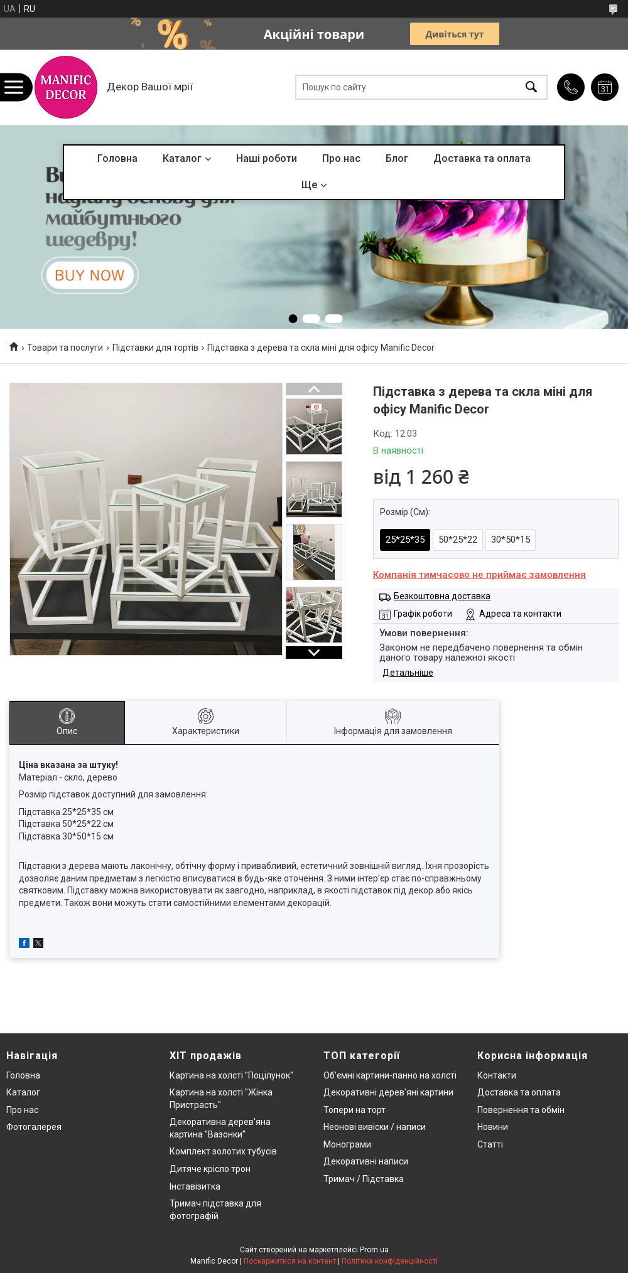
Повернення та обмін (521, 1110)
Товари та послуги (65, 348)
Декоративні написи (365, 1161)
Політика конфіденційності (390, 1261)
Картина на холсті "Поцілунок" (231, 1075)
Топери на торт (354, 1110)
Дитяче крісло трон (210, 1169)
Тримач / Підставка (363, 1179)
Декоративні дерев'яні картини (388, 1092)
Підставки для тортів (155, 348)
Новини (492, 1127)
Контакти (496, 1075)
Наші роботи (266, 158)
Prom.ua (374, 1249)
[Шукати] (531, 87)
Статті (490, 1144)
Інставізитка (195, 1186)
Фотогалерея (34, 1127)
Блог (397, 158)
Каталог (182, 158)
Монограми (347, 1144)
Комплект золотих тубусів (223, 1151)
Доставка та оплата (482, 158)
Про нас (341, 158)
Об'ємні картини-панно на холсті (390, 1075)
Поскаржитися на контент (290, 1261)
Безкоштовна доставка (442, 596)
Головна (117, 158)
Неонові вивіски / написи (374, 1127)
